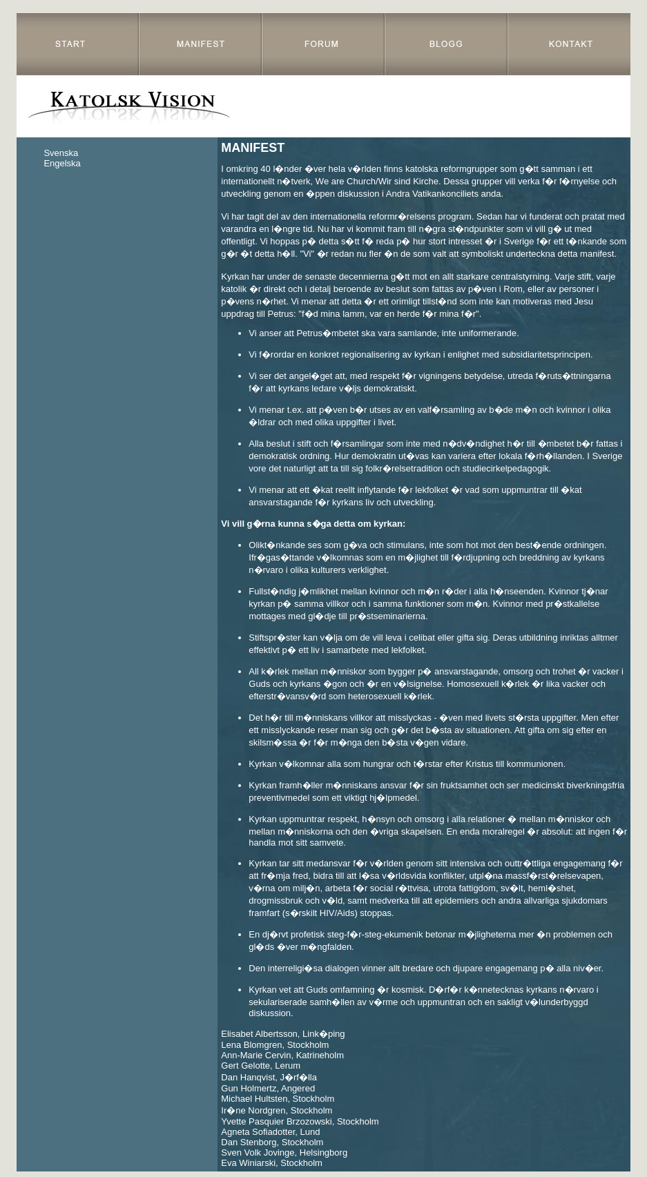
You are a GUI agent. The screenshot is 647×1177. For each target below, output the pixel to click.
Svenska (61, 153)
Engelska (62, 163)
